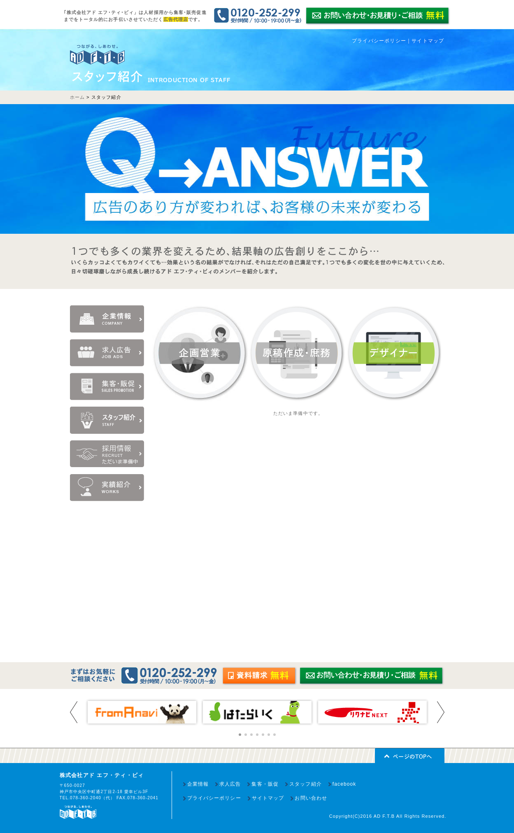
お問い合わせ (311, 798)
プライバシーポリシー (379, 41)
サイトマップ (428, 41)
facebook (344, 784)
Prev (73, 712)
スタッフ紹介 (305, 784)
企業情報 (198, 784)
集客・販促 (265, 784)
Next (440, 712)
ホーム (77, 97)
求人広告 (230, 784)
